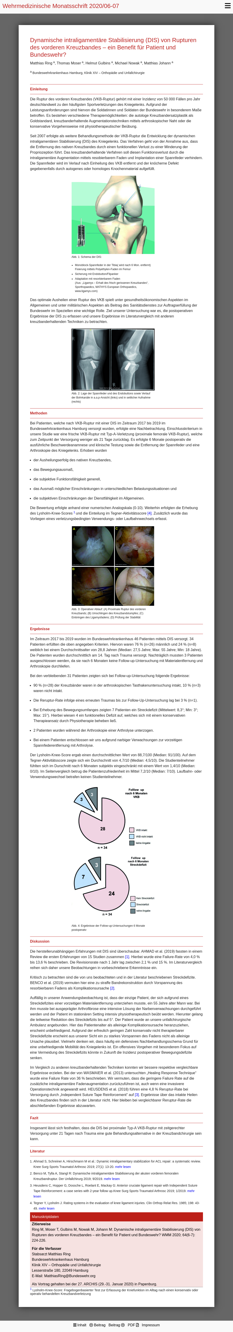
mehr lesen (123, 1167)
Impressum (151, 1325)
